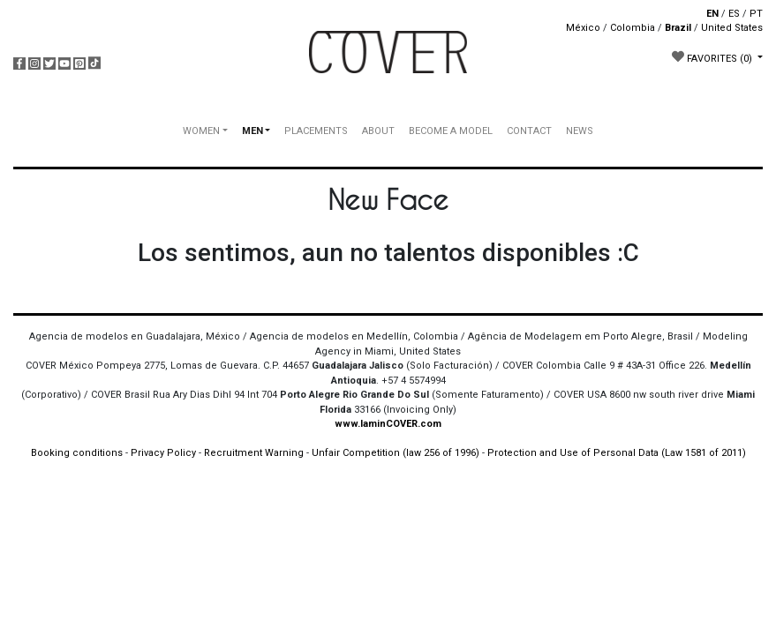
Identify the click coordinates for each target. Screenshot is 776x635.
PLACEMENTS (316, 131)
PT (756, 13)
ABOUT (378, 131)
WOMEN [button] (201, 131)
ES (734, 13)
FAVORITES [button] (713, 57)
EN (712, 13)
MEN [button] (252, 131)
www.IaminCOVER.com (388, 424)
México (583, 28)
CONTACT (529, 131)
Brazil (678, 28)
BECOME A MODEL (451, 131)
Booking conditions (77, 453)
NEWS (579, 131)
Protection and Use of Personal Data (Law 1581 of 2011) (616, 453)
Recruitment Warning (254, 453)
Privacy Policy (163, 453)
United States (732, 28)
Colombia (632, 28)
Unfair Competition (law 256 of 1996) (395, 453)
